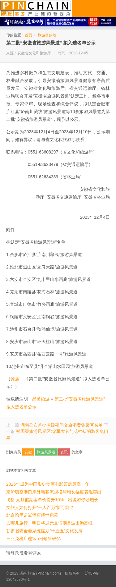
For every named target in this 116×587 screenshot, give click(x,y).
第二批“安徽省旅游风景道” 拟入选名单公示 (51, 42)
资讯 (64, 452)
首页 (28, 35)
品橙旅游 (36, 8)
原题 (15, 378)
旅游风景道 (46, 452)
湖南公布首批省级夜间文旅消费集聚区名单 (61, 425)
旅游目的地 (47, 35)
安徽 (28, 452)
